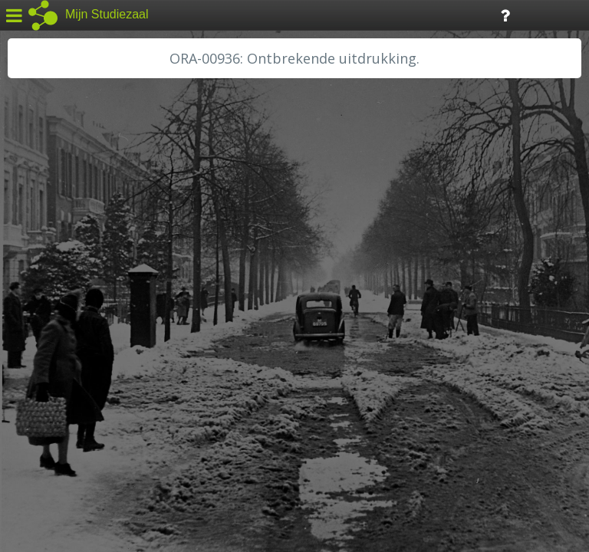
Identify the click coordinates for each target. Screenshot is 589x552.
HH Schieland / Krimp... (78, 314)
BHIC (33, 227)
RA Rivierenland (60, 348)
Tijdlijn (260, 14)
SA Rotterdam (56, 383)
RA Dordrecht (55, 331)
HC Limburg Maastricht (79, 280)
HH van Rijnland (61, 296)
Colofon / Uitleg (180, 437)
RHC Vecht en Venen (73, 365)
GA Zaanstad (53, 245)
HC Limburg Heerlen (73, 262)
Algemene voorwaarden (77, 457)
